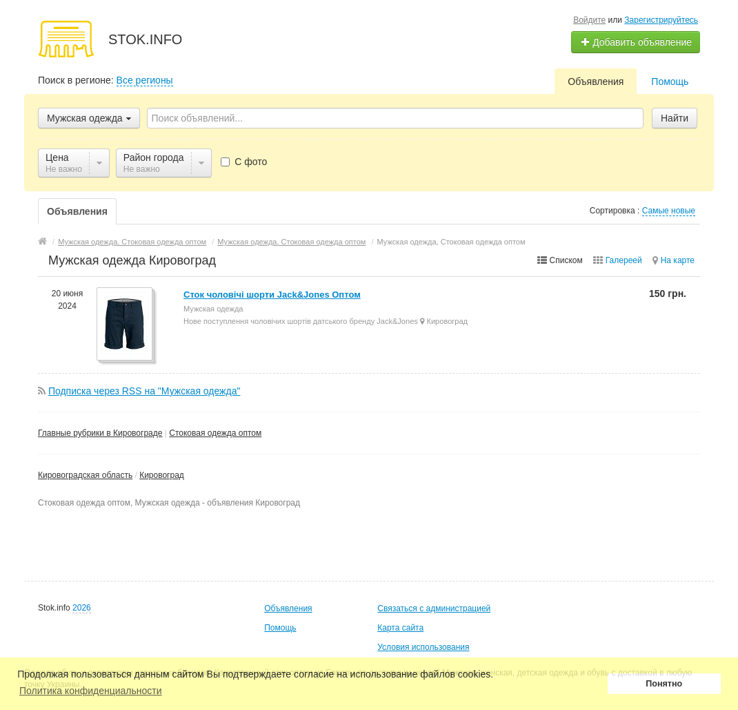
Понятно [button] (664, 684)
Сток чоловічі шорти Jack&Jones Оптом (272, 294)
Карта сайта (400, 628)
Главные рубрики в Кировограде (100, 433)
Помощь (669, 81)
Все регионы (145, 80)
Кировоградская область (85, 475)
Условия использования (423, 647)
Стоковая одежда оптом (215, 433)
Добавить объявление (636, 42)
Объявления (596, 81)
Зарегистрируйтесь (661, 20)
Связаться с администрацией (433, 608)
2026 (81, 608)
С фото (244, 161)
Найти (674, 118)
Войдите (589, 20)
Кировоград (161, 475)
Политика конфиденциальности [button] (90, 690)
